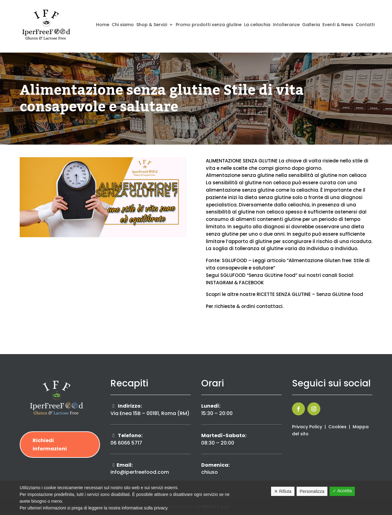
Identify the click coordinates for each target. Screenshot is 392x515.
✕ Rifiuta (282, 491)
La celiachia (257, 25)
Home (102, 25)
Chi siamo (123, 25)
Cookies (337, 427)
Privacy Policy (307, 427)
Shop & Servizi (151, 25)
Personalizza (312, 491)
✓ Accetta (342, 490)
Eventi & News (337, 25)
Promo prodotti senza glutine (209, 25)
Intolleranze (286, 25)
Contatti (365, 25)
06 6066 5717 (126, 442)
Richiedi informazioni (50, 444)
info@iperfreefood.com (139, 472)
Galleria (311, 25)
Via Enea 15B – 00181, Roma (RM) (150, 413)
